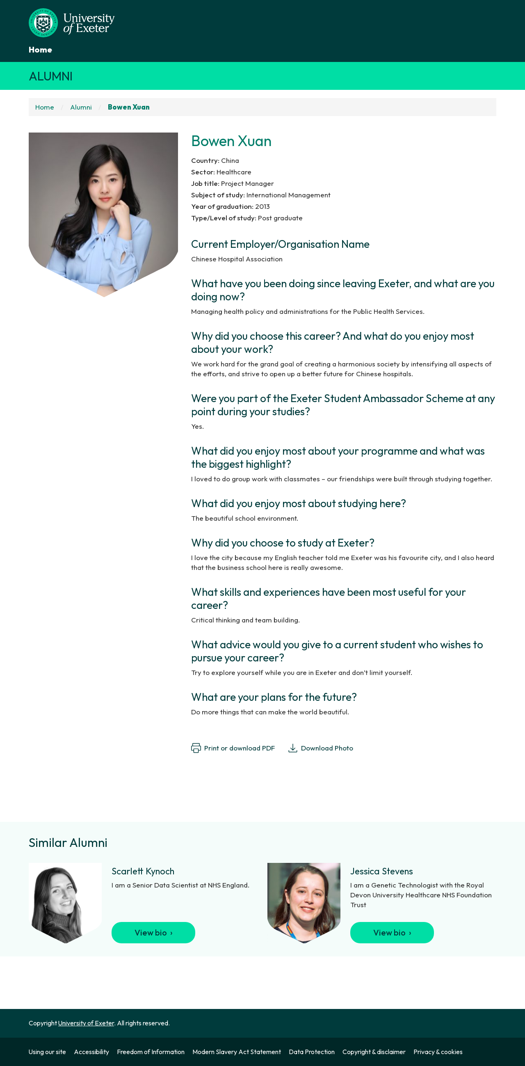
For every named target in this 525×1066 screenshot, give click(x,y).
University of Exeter (86, 1023)
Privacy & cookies (438, 1052)
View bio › (154, 932)
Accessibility (91, 1052)
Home (40, 49)
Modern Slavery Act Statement (236, 1052)
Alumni (51, 76)
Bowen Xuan (129, 107)
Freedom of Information (151, 1052)
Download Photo (320, 748)
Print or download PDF (233, 748)
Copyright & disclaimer (374, 1052)
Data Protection (312, 1052)
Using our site (47, 1052)
